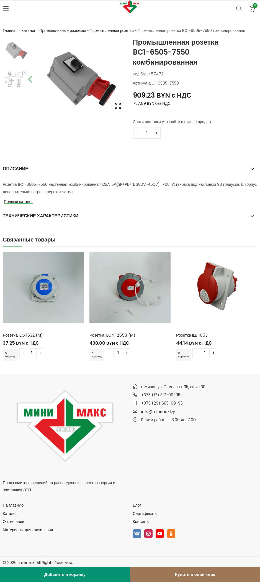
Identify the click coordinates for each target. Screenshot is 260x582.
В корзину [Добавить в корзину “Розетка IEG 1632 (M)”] (11, 354)
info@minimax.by (158, 411)
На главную (13, 505)
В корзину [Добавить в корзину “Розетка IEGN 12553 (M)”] (97, 354)
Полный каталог (18, 201)
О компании (13, 521)
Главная (10, 30)
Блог (137, 505)
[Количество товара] (147, 133)
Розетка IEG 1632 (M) (23, 335)
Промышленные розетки (112, 30)
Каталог (28, 30)
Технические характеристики (40, 216)
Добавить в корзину (65, 574)
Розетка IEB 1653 (192, 335)
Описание (15, 169)
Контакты (141, 521)
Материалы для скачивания (28, 530)
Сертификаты (145, 513)
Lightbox (118, 106)
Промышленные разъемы (62, 30)
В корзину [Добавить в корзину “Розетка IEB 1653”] (184, 354)
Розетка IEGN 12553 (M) (112, 335)
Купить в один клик (195, 574)
